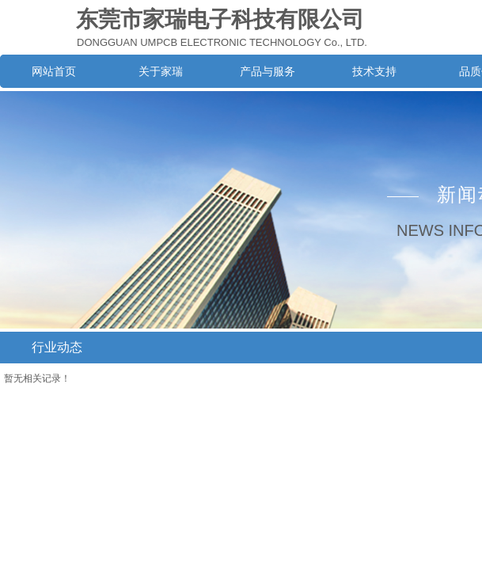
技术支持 (374, 71)
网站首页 (54, 71)
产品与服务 (267, 71)
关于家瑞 (161, 71)
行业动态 (57, 347)
